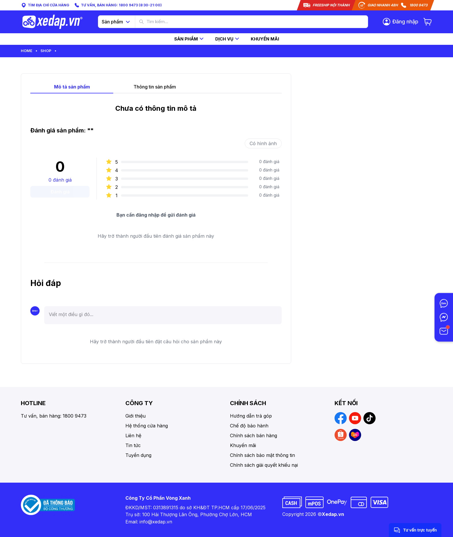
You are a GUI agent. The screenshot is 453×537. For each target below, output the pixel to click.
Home (26, 50)
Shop (45, 50)
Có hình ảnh (263, 143)
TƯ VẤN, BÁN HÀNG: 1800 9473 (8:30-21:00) (118, 5)
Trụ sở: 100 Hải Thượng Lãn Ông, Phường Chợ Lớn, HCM (188, 514)
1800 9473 (418, 5)
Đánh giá (60, 192)
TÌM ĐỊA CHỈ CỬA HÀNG (45, 5)
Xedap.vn (333, 514)
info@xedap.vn (156, 522)
